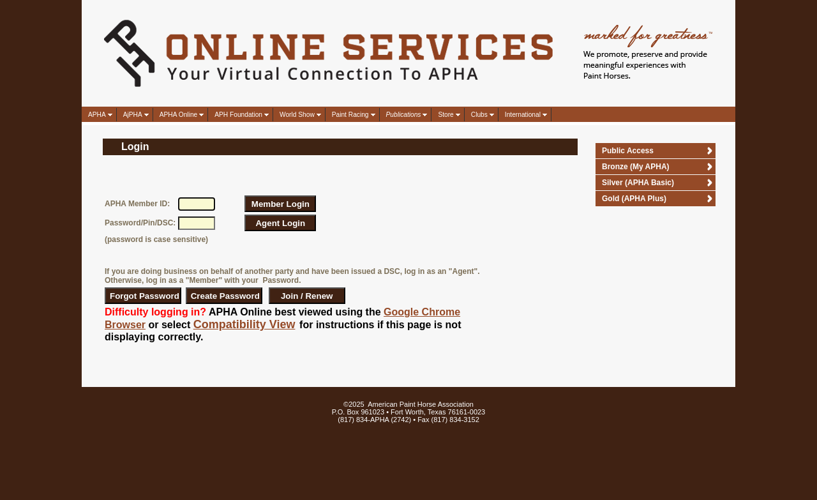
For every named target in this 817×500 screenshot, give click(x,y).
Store (445, 114)
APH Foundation (238, 114)
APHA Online (178, 114)
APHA (97, 114)
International (523, 114)
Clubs (479, 114)
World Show (297, 114)
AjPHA (132, 114)
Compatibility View (244, 324)
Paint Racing (350, 114)
